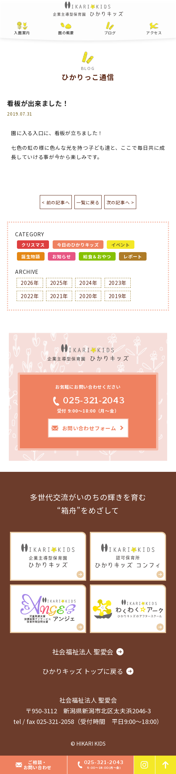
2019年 (118, 296)
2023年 (118, 282)
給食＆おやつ (97, 256)
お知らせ (61, 256)
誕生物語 (30, 256)
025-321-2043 (87, 400)
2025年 (59, 282)
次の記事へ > (124, 202)
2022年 (30, 296)
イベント (120, 244)
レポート (132, 256)
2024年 (88, 282)
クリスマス (33, 244)
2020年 (88, 296)
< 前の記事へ (52, 202)
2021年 (59, 296)
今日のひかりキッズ (78, 244)
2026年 (30, 282)
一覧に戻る (88, 202)
